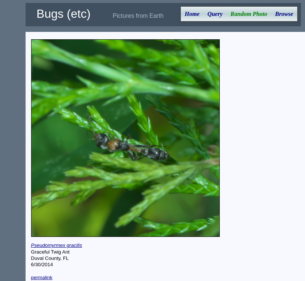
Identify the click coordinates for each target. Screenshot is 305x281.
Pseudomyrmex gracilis (56, 245)
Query (215, 14)
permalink (42, 277)
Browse (284, 14)
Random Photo (249, 14)
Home (192, 14)
